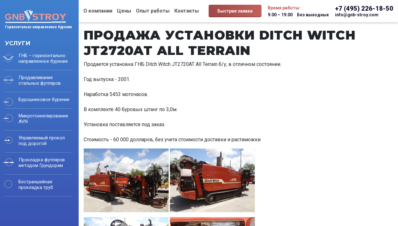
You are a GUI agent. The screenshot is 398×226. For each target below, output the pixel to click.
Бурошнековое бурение (44, 99)
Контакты (186, 11)
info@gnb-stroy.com (356, 14)
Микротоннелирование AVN (43, 118)
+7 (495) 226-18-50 (364, 8)
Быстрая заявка (235, 10)
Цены (124, 11)
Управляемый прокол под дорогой (42, 140)
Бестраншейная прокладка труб (36, 184)
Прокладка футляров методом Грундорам (42, 162)
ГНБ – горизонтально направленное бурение (43, 58)
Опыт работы (153, 11)
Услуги (17, 43)
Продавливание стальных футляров (40, 80)
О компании (97, 11)
